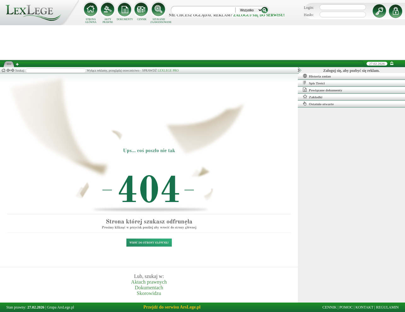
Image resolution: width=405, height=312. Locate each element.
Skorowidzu (149, 293)
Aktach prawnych (149, 282)
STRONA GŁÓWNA (90, 21)
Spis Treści (314, 83)
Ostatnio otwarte (318, 103)
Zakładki (312, 97)
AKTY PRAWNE (107, 21)
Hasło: (309, 15)
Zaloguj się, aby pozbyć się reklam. (351, 70)
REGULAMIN (387, 307)
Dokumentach (149, 287)
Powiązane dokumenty (322, 90)
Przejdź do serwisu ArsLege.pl (171, 307)
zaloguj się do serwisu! (259, 15)
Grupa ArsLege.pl (60, 307)
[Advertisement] (203, 42)
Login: (309, 7)
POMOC (346, 307)
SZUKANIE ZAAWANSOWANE (158, 21)
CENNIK (142, 19)
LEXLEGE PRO (168, 70)
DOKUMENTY (125, 19)
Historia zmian (317, 76)
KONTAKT (364, 307)
